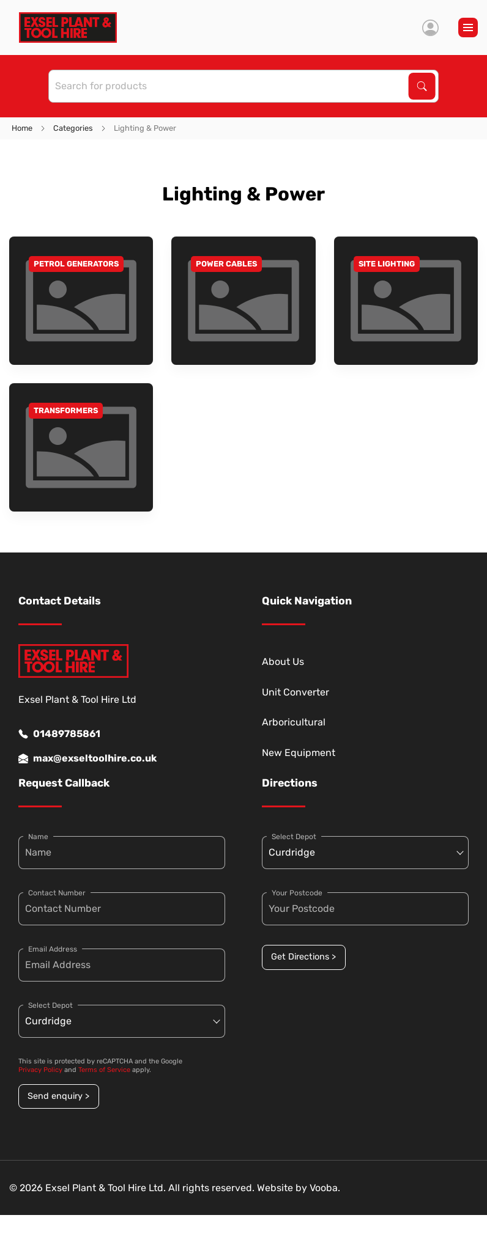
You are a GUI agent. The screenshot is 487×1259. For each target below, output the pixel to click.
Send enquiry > (58, 1096)
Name (38, 836)
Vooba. (325, 1188)
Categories (73, 128)
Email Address (52, 949)
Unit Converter (295, 692)
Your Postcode (297, 893)
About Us (283, 661)
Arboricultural (293, 722)
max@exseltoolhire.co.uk (87, 758)
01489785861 (59, 734)
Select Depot (50, 1005)
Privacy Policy (40, 1070)
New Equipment (298, 752)
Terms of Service (104, 1070)
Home (22, 128)
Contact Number (57, 893)
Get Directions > (303, 957)
